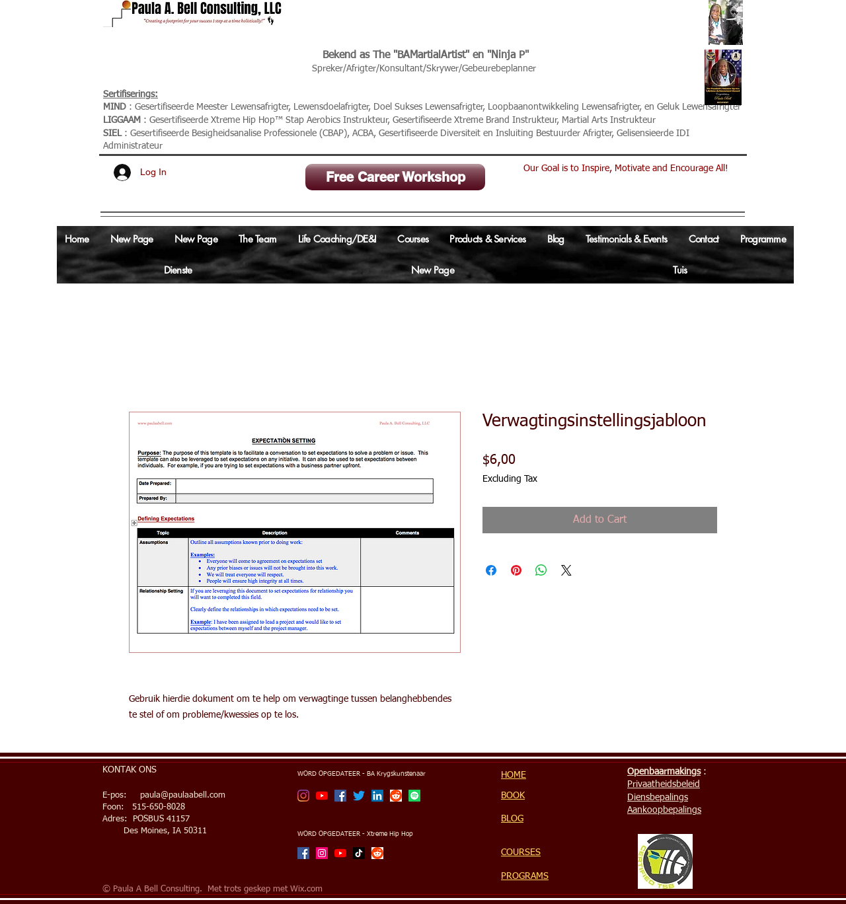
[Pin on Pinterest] (516, 570)
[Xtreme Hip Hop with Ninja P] (322, 853)
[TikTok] (359, 853)
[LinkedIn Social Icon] (377, 796)
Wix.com (306, 889)
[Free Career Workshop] (395, 177)
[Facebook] (340, 796)
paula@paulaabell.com (182, 795)
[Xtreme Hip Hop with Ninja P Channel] (340, 853)
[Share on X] (566, 570)
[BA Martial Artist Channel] (322, 796)
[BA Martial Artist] (303, 796)
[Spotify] (414, 796)
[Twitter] (359, 796)
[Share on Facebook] (491, 570)
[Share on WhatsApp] (541, 570)
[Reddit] (396, 796)
